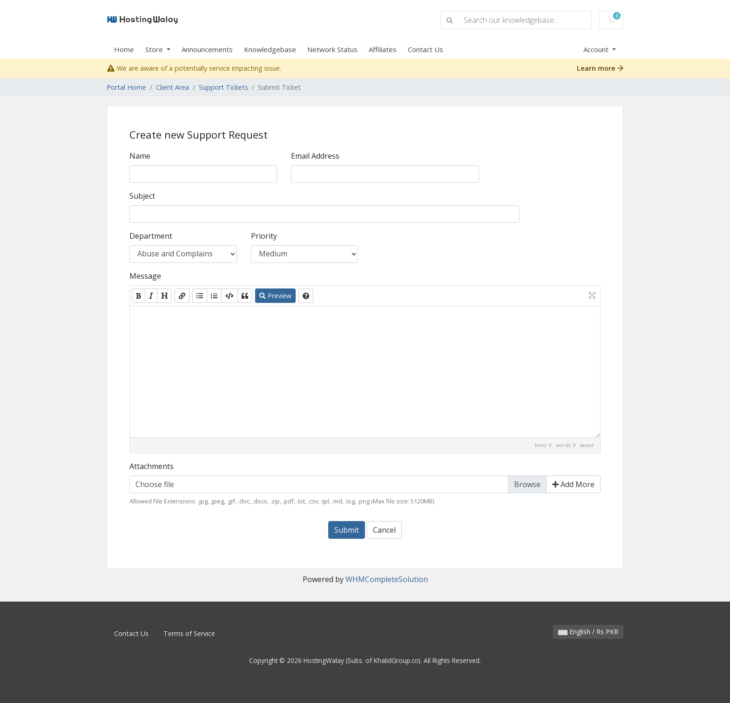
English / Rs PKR (588, 631)
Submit (346, 530)
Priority (264, 236)
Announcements (207, 49)
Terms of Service (189, 633)
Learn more (600, 68)
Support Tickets (223, 87)
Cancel (384, 530)
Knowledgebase (270, 49)
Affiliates (383, 49)
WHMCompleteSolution (386, 579)
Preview (275, 295)
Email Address (315, 156)
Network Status (332, 49)
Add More (573, 484)
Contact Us (425, 49)
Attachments (151, 466)
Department (150, 236)
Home (124, 49)
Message (145, 276)
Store (155, 49)
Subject (142, 196)
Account (596, 49)
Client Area (172, 87)
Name (139, 156)
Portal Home (126, 87)
